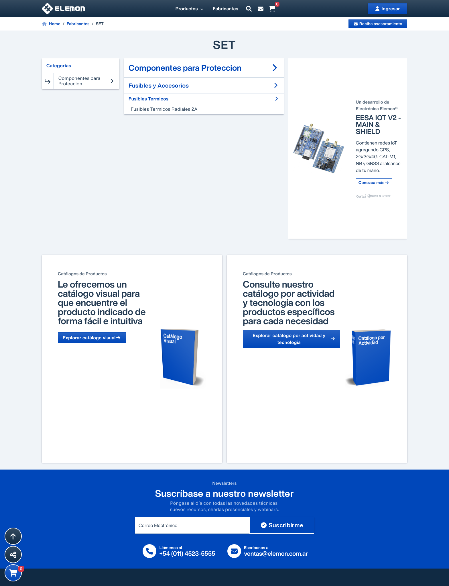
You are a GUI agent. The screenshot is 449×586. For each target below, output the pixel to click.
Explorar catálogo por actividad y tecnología (294, 339)
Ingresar (387, 8)
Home (51, 24)
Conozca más (374, 183)
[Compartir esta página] (13, 554)
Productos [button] (190, 8)
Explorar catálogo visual (92, 337)
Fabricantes (225, 8)
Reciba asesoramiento (377, 24)
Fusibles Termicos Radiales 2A (164, 109)
